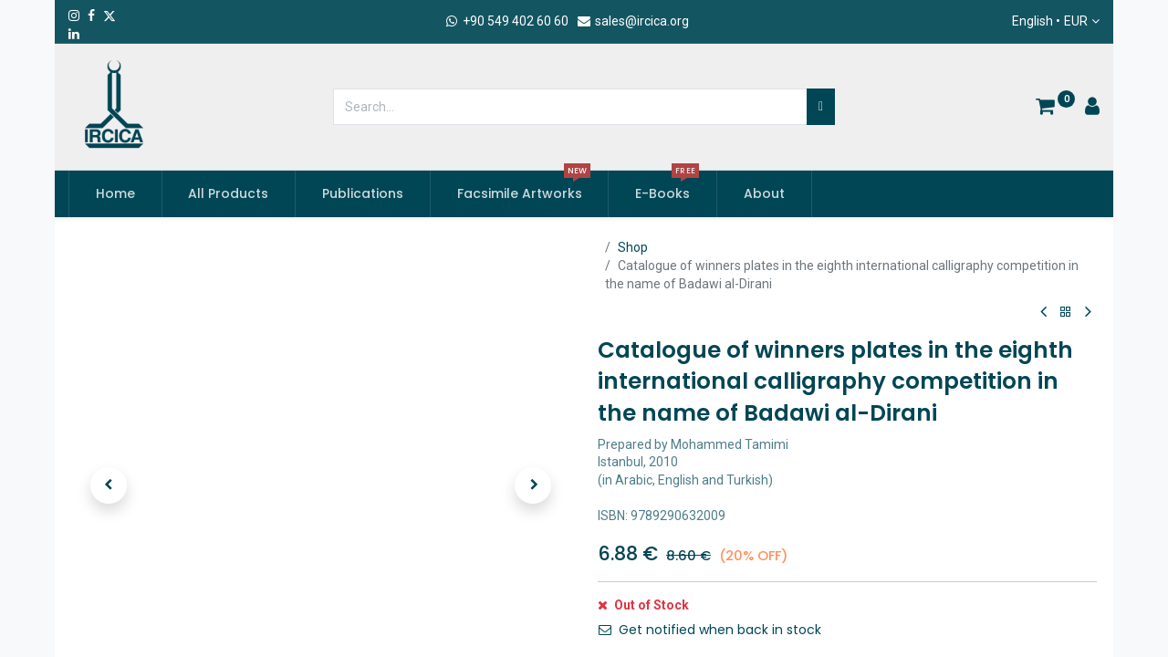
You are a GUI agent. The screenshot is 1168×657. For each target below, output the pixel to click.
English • (1050, 22)
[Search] (821, 107)
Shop (633, 247)
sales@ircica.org (632, 21)
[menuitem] (115, 194)
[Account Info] (1092, 108)
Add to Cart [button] (669, 616)
